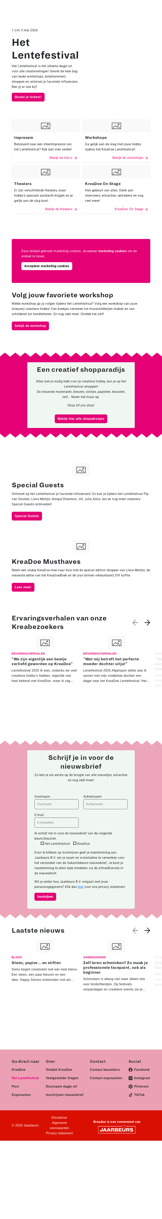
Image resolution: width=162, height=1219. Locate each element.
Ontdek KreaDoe (59, 1069)
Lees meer (23, 587)
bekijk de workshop (30, 325)
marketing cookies (112, 251)
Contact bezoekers (105, 1069)
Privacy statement (59, 1133)
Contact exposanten (106, 1078)
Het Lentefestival (25, 1078)
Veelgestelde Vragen (62, 1078)
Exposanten (21, 1095)
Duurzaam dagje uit (61, 1086)
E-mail (56, 820)
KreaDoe (18, 1069)
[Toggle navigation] (146, 9)
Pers (15, 1086)
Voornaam (56, 802)
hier (81, 887)
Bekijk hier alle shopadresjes (81, 418)
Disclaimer (59, 1117)
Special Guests (27, 516)
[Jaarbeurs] (117, 1129)
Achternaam (105, 802)
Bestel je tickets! (28, 97)
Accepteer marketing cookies (46, 266)
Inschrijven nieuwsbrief (64, 1095)
